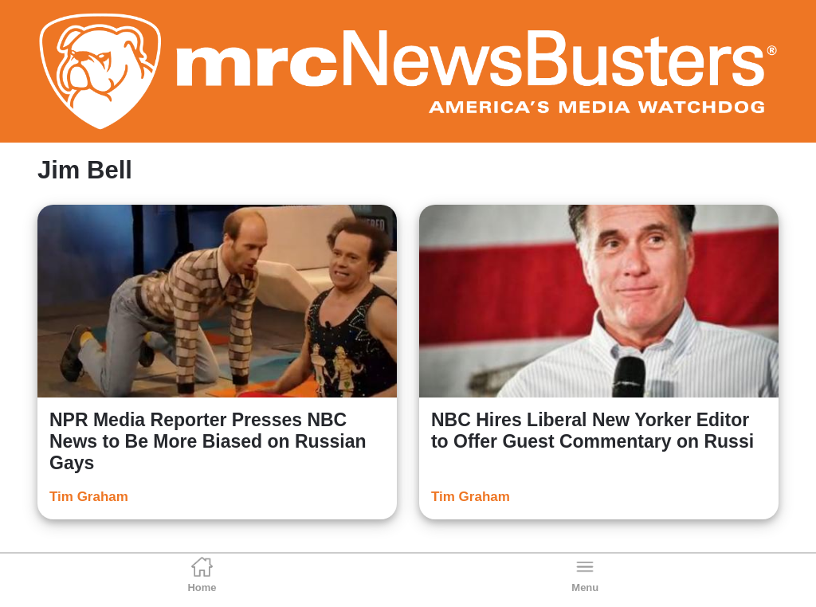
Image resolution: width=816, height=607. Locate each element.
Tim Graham (88, 496)
